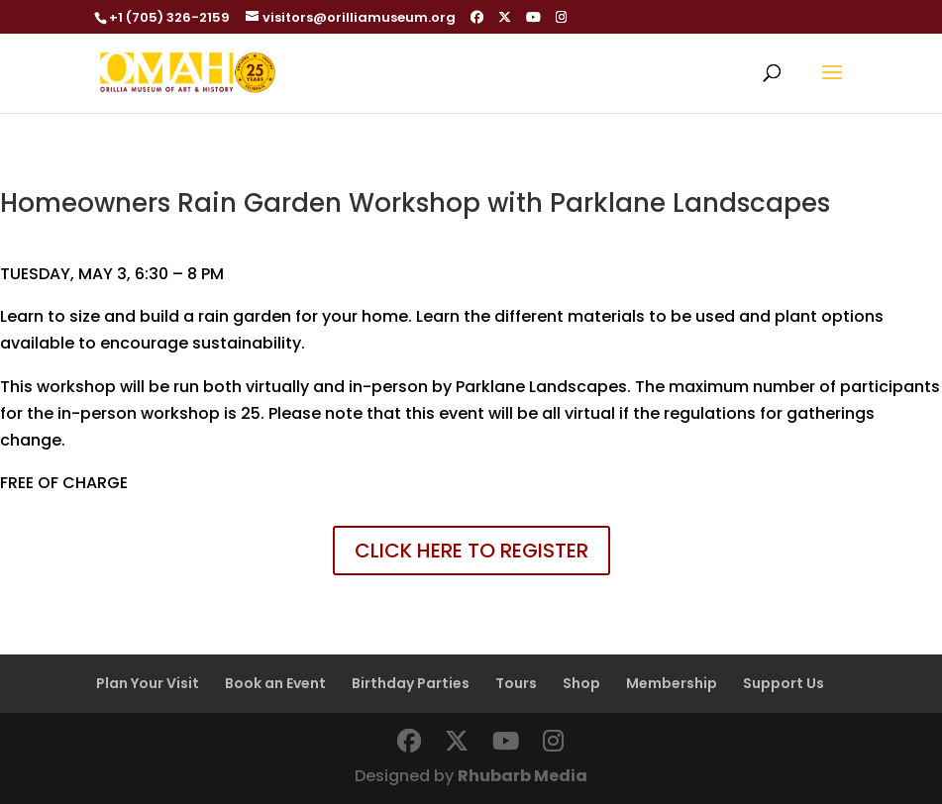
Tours (516, 683)
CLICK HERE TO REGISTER (471, 550)
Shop (581, 683)
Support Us (783, 683)
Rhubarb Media (522, 775)
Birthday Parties (411, 683)
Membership (671, 683)
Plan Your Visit (147, 683)
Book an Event (275, 683)
